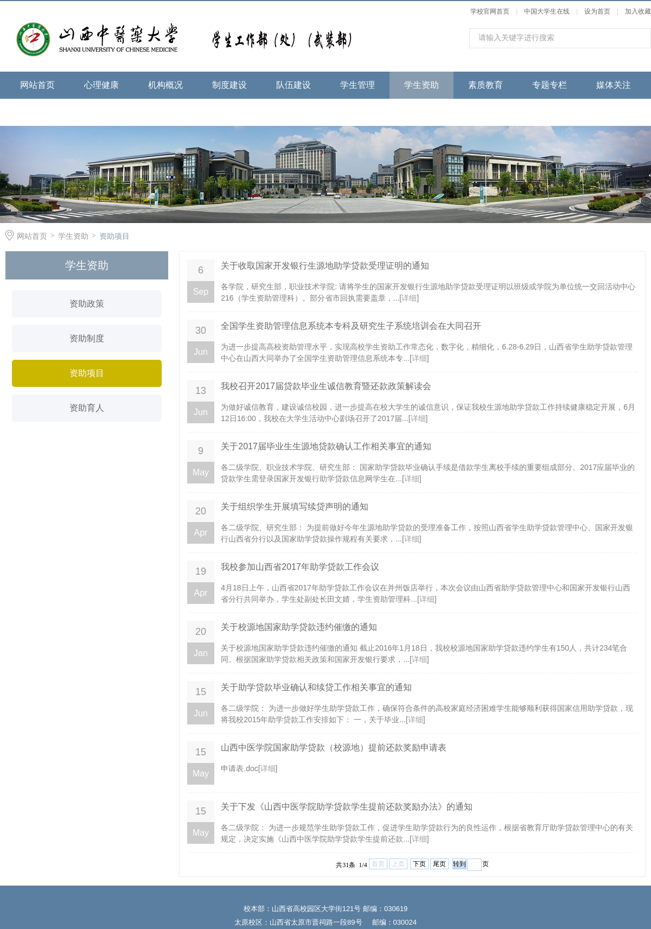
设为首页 (597, 11)
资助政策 (86, 303)
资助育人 (86, 407)
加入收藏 (638, 11)
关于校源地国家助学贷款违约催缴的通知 (299, 627)
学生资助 (421, 85)
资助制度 (86, 338)
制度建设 (229, 85)
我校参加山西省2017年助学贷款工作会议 (300, 566)
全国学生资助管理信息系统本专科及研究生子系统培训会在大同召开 (351, 325)
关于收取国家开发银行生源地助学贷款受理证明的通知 (325, 265)
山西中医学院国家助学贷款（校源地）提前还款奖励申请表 (333, 747)
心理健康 (101, 85)
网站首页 (37, 85)
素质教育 (485, 85)
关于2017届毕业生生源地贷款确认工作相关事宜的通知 (326, 446)
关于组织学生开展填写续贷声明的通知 (294, 506)
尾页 (439, 864)
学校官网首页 (489, 11)
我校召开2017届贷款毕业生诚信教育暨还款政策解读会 (326, 386)
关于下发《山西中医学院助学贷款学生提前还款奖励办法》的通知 (347, 806)
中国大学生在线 (547, 11)
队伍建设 (293, 85)
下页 (419, 864)
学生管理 (357, 85)
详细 (409, 298)
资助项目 (114, 236)
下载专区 (37, 112)
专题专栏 (549, 85)
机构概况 (165, 85)
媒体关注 (613, 85)
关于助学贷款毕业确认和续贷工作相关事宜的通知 (316, 687)
